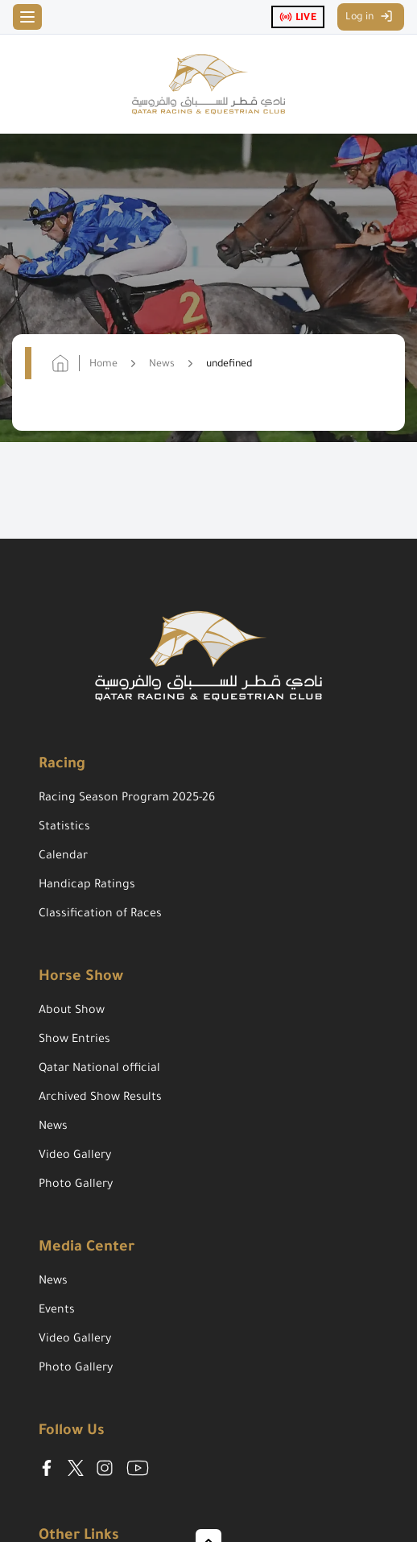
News (53, 1127)
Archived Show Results (100, 1098)
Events (57, 1310)
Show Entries (74, 1040)
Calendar (63, 856)
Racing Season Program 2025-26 (127, 798)
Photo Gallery (76, 1185)
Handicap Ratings (87, 885)
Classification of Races (100, 914)
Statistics (64, 827)
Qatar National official (99, 1069)
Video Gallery (75, 1156)
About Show (72, 1011)
